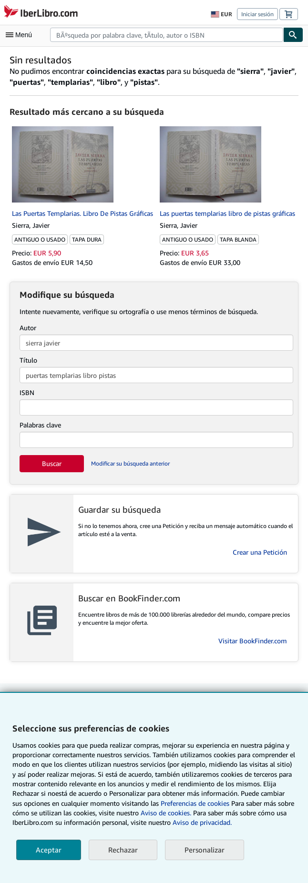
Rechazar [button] (123, 849)
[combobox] (166, 35)
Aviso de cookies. (166, 813)
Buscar (52, 463)
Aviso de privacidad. (202, 822)
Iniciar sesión (257, 14)
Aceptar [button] (49, 849)
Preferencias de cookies (195, 803)
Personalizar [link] (205, 849)
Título (28, 360)
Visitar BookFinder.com (252, 641)
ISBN (27, 392)
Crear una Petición (260, 552)
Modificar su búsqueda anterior (130, 463)
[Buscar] (293, 35)
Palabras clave (40, 425)
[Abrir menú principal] (21, 35)
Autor (28, 328)
